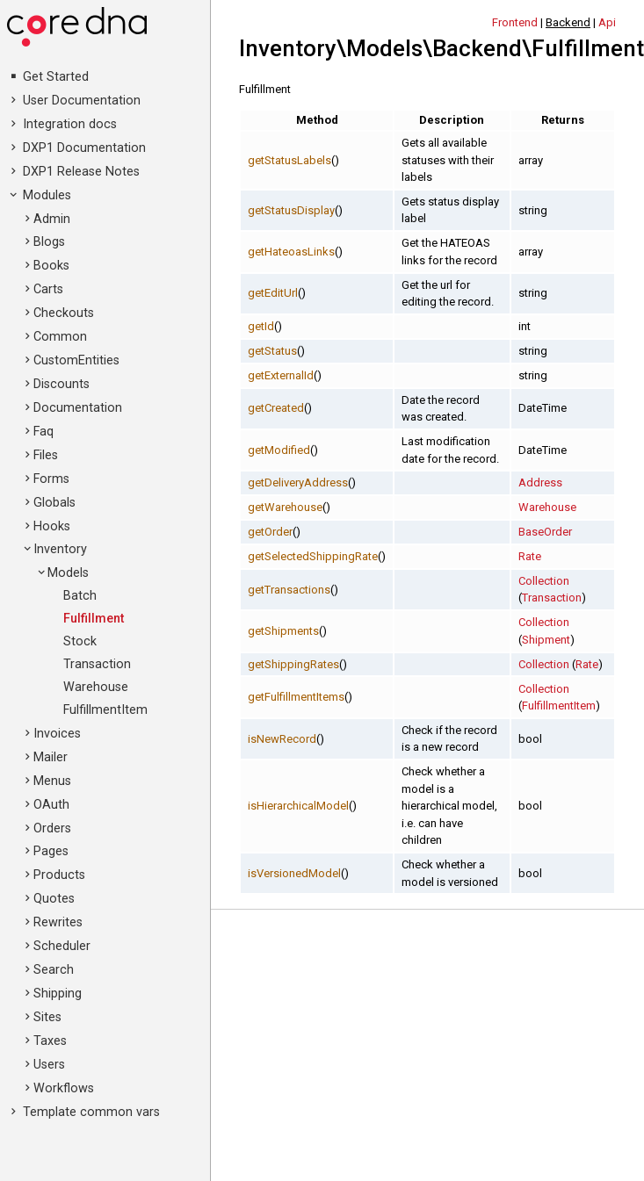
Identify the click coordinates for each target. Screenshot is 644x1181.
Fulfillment (93, 618)
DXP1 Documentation (84, 147)
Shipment (546, 639)
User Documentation (82, 100)
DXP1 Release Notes (81, 171)
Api (607, 22)
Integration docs (70, 124)
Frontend (515, 22)
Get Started (56, 76)
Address (540, 482)
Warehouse (95, 687)
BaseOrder (545, 531)
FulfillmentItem (105, 709)
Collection (543, 580)
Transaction (97, 664)
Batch (80, 595)
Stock (80, 641)
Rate (529, 556)
